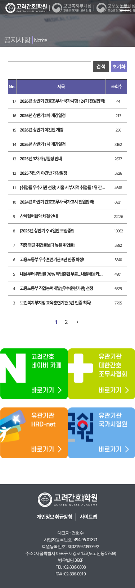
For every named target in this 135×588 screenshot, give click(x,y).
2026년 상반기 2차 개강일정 (42, 115)
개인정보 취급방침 (54, 516)
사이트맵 (88, 516)
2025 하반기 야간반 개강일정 (43, 173)
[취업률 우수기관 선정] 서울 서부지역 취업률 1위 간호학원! (62, 187)
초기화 (118, 66)
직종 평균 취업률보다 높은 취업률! (47, 245)
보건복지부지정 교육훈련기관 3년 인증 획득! (55, 303)
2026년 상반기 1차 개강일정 (42, 144)
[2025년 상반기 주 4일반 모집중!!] (46, 231)
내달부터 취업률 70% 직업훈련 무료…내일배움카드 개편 (62, 274)
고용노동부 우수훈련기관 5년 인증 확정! (52, 260)
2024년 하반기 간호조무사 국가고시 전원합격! (57, 202)
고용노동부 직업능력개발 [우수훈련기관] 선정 (56, 288)
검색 (101, 66)
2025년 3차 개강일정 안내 (41, 159)
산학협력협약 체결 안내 (38, 216)
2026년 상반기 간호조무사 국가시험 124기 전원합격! (62, 101)
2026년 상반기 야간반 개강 (41, 130)
